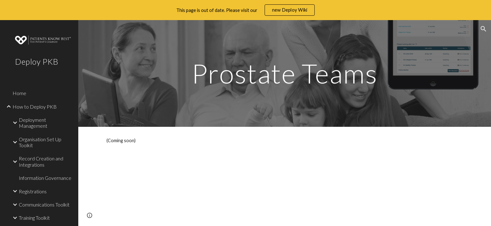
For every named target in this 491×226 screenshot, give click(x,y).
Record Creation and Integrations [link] (41, 161)
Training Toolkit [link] (34, 218)
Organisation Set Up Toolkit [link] (40, 142)
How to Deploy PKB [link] (35, 107)
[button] (483, 28)
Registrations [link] (33, 191)
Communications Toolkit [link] (44, 204)
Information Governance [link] (45, 178)
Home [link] (19, 93)
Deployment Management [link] (33, 123)
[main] (285, 73)
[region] (245, 10)
